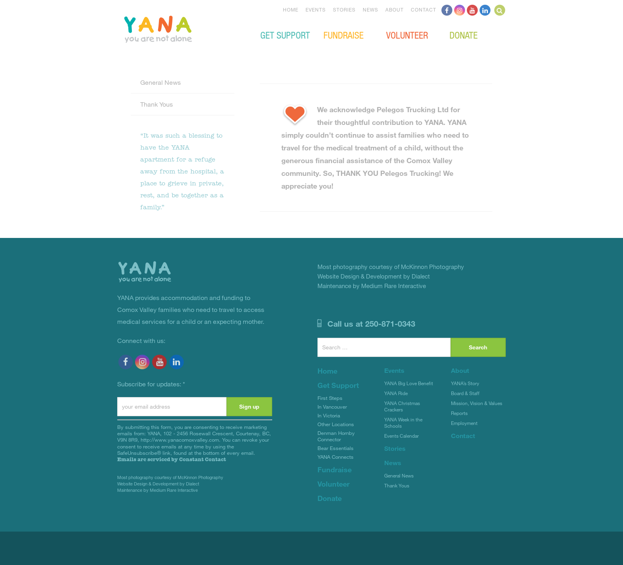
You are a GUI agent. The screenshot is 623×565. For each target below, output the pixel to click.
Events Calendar (401, 436)
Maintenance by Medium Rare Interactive (157, 490)
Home (290, 9)
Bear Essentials (335, 448)
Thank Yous (156, 104)
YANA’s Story (465, 383)
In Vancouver (332, 406)
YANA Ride (396, 393)
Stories (344, 9)
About (394, 9)
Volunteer (407, 34)
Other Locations (335, 424)
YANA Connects (335, 457)
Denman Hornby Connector (336, 436)
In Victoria (328, 415)
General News (160, 82)
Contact (423, 9)
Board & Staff (465, 393)
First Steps (329, 398)
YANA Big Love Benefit (408, 383)
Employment (464, 423)
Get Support (285, 34)
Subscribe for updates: (151, 384)
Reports (459, 413)
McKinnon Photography (200, 477)
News (370, 9)
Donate (463, 34)
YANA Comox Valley (184, 28)
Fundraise (343, 34)
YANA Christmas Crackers (402, 406)
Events (316, 9)
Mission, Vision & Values (476, 403)
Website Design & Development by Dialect (158, 483)
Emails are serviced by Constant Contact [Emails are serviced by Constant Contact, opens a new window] (171, 459)
